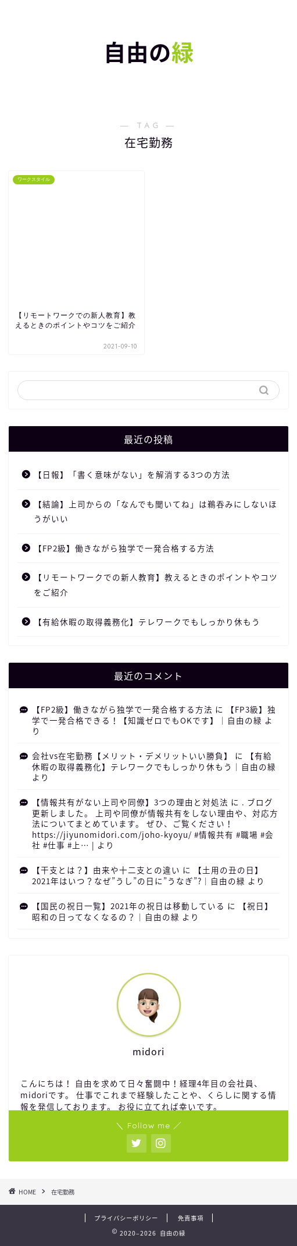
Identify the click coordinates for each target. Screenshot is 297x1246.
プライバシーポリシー (126, 1218)
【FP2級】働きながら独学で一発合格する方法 (124, 548)
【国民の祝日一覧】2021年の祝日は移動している (128, 905)
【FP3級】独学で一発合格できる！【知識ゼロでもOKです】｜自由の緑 (154, 714)
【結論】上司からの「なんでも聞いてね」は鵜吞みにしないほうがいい (155, 511)
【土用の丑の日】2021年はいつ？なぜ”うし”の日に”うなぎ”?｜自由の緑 (147, 875)
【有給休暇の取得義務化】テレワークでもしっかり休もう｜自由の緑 (154, 761)
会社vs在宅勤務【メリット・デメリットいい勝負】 (132, 755)
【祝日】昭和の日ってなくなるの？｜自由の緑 (152, 911)
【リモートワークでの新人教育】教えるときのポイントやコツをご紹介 (156, 584)
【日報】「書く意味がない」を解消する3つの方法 (132, 474)
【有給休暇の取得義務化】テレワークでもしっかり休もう (147, 621)
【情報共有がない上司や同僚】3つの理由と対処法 (130, 802)
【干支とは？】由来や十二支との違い (106, 870)
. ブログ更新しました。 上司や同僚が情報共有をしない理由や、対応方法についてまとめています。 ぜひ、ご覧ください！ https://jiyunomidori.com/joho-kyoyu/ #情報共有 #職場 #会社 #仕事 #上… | (155, 823)
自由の (148, 53)
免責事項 (190, 1218)
